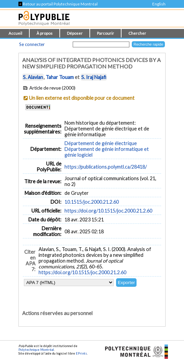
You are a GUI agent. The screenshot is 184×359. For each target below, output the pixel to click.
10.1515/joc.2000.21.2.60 (92, 202)
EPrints (81, 353)
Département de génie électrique (101, 143)
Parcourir (105, 33)
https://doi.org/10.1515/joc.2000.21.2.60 (108, 211)
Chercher (137, 33)
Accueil (15, 33)
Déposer (75, 33)
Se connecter (32, 44)
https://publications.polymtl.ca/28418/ (106, 167)
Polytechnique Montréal (36, 350)
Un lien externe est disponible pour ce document (82, 98)
